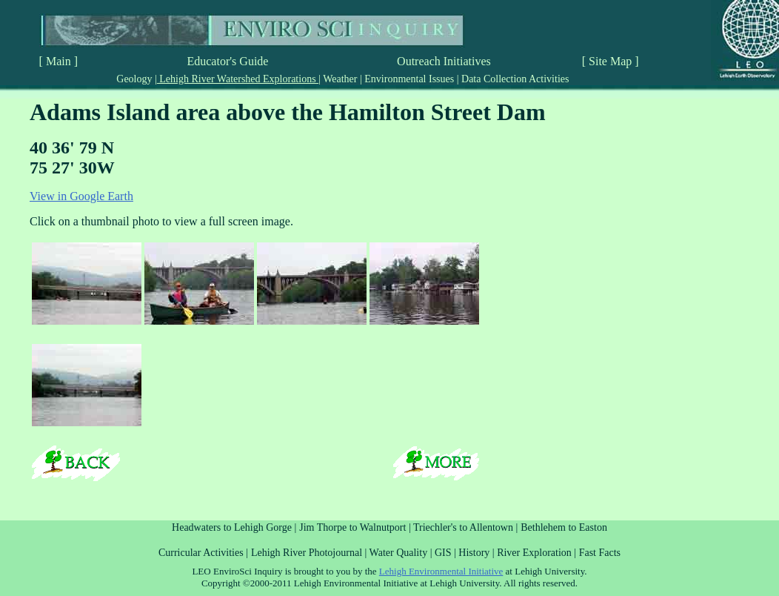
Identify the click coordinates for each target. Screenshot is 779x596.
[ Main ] (58, 61)
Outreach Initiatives (444, 61)
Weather (340, 79)
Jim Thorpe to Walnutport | (356, 527)
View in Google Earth (81, 196)
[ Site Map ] (610, 61)
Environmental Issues (409, 79)
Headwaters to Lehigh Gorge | (234, 527)
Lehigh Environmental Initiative (441, 571)
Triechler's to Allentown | (465, 527)
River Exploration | (538, 552)
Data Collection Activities (514, 79)
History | (477, 552)
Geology (135, 79)
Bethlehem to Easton (564, 527)
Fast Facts (600, 552)
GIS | (446, 552)
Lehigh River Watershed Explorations (237, 79)
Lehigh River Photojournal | (310, 552)
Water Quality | (402, 552)
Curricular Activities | (203, 552)
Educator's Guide (227, 61)
